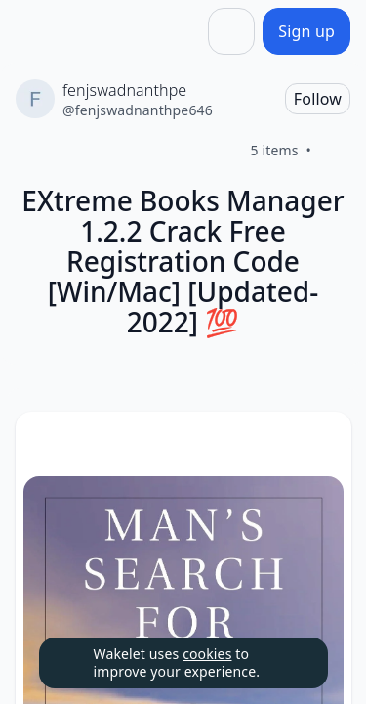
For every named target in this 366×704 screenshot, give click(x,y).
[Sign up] (306, 31)
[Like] (334, 150)
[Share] (231, 31)
